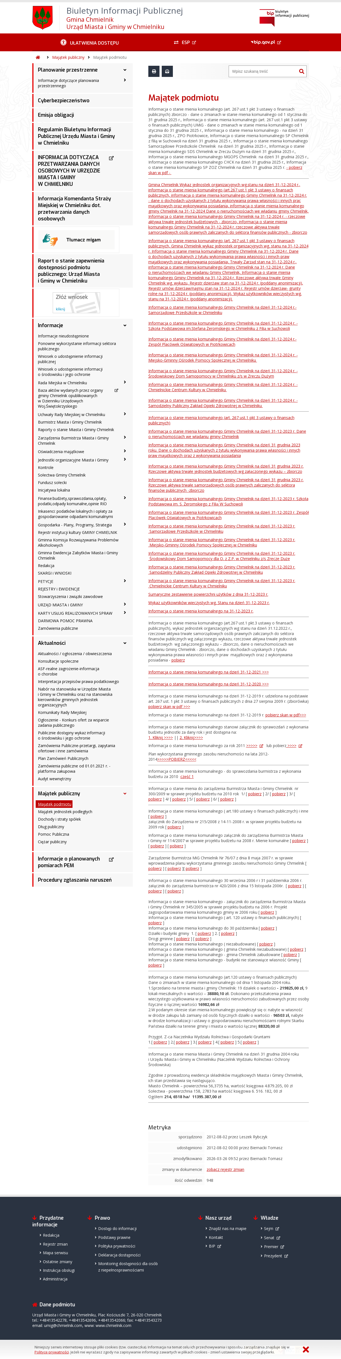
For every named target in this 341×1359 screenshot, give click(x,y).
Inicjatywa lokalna (54, 490)
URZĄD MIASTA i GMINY (60, 604)
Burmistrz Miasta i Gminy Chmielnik (70, 422)
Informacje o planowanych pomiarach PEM (69, 862)
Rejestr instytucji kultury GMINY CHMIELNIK (77, 532)
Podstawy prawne (114, 1237)
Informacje (50, 325)
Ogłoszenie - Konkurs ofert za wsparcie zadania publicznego (73, 722)
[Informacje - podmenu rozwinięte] (124, 325)
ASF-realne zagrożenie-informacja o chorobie (68, 671)
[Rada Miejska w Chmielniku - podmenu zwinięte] (124, 382)
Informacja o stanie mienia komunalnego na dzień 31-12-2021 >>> (208, 672)
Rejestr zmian (55, 1244)
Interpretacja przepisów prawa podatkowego (78, 681)
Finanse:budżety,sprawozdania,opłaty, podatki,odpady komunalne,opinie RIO (72, 501)
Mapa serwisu (55, 1252)
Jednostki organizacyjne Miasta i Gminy (73, 460)
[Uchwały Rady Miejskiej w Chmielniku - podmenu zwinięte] (124, 414)
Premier (271, 1246)
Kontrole (46, 467)
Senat (269, 1237)
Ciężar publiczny (52, 841)
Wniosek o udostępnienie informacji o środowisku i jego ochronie (70, 371)
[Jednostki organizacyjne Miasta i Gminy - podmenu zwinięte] (124, 459)
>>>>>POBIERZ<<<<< (176, 759)
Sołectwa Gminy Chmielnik (62, 475)
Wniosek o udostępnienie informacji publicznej (70, 359)
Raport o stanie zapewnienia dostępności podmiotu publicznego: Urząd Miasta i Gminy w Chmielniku (71, 270)
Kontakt (216, 1237)
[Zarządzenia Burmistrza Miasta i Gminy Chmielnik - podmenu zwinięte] (124, 437)
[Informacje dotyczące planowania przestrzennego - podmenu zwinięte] (124, 80)
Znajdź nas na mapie (227, 1228)
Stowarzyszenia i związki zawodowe (70, 596)
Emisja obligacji (56, 115)
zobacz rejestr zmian (225, 1169)
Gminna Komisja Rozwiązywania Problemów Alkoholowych (78, 542)
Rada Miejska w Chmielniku (62, 382)
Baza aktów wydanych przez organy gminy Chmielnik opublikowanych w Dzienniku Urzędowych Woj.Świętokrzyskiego (70, 398)
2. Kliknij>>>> (191, 737)
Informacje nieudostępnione (63, 336)
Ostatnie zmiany (57, 1261)
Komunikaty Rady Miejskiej (62, 712)
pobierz (178, 660)
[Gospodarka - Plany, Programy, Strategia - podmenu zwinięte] (124, 524)
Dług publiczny (51, 826)
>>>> (291, 745)
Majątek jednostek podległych (65, 811)
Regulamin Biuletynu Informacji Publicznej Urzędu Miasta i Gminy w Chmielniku (76, 136)
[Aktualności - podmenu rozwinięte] (124, 643)
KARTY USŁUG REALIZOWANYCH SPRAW (75, 613)
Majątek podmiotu (110, 57)
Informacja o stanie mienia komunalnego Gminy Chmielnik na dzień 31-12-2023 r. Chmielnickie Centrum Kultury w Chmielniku (221, 583)
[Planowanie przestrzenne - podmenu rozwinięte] (124, 69)
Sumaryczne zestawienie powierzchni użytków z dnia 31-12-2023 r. (208, 594)
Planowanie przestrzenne (68, 70)
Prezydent (273, 1255)
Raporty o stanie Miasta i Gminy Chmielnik (76, 429)
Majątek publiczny (68, 57)
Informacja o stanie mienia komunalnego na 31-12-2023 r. (200, 611)
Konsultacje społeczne (58, 661)
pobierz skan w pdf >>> (169, 706)
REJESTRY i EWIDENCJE (59, 589)
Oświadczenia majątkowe (61, 451)
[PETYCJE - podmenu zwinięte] (124, 581)
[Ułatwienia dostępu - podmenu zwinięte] (89, 42)
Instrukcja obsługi (59, 1270)
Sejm (268, 1228)
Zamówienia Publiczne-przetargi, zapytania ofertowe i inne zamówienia (76, 748)
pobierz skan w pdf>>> (285, 715)
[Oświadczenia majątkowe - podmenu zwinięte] (124, 451)
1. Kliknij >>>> (160, 737)
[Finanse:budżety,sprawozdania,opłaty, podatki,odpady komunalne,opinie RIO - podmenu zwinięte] (124, 497)
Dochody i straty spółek (59, 819)
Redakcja (46, 565)
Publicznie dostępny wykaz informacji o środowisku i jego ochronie (71, 735)
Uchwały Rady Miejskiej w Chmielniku (71, 414)
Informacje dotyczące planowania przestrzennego (68, 83)
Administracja (55, 1279)
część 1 (187, 776)
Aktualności (52, 643)
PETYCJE (45, 581)
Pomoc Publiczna (53, 834)
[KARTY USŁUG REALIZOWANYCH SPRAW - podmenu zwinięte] (124, 612)
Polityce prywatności (52, 1352)
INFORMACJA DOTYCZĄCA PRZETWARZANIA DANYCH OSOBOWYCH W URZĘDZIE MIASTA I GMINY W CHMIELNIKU (69, 171)
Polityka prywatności (116, 1246)
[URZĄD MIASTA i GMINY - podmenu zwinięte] (124, 604)
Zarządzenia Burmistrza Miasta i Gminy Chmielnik (73, 440)
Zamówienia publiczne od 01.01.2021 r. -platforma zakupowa (74, 768)
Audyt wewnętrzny (54, 778)
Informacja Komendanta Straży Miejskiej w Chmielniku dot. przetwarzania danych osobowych (74, 208)
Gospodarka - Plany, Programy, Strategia (75, 524)
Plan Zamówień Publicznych (63, 758)
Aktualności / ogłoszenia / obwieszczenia (75, 653)
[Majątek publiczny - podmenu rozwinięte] (124, 793)
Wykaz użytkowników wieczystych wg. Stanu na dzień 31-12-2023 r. (209, 602)
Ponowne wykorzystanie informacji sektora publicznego (77, 346)
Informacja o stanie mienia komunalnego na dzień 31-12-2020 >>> (208, 684)
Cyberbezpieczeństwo (64, 100)
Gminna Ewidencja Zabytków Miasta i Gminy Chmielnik (78, 555)
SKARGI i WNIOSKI (54, 573)
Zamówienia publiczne (58, 628)
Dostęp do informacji (117, 1228)
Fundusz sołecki (52, 482)
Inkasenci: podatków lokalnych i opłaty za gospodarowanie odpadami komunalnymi (75, 514)
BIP (212, 1246)
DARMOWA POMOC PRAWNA (65, 620)
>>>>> (251, 745)
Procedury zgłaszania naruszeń (75, 880)
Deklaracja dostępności (119, 1255)
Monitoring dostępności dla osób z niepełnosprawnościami (128, 1267)
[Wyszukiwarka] (263, 71)
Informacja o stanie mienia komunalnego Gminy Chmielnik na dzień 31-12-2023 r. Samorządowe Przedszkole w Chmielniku (221, 528)
